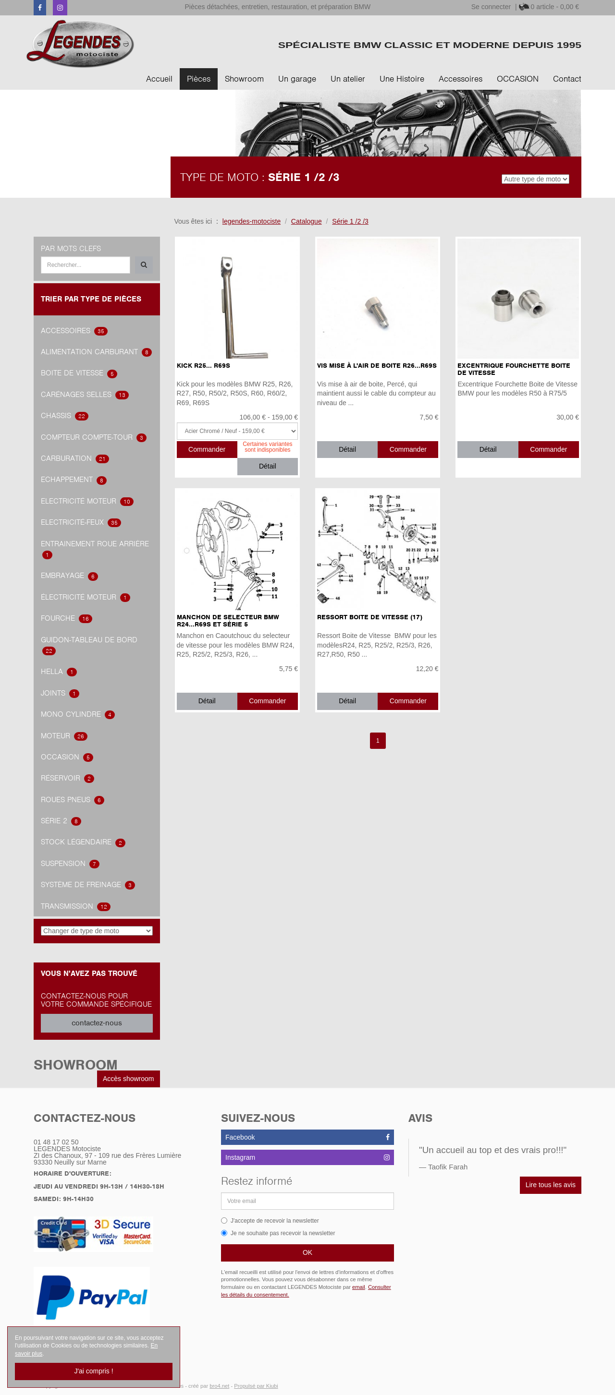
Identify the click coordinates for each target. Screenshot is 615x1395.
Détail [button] (267, 466)
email (358, 1287)
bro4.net (219, 1386)
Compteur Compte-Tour (94, 437)
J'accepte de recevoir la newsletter (270, 1220)
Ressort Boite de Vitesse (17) (369, 617)
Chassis (64, 416)
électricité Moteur (85, 597)
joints (60, 693)
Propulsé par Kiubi (256, 1386)
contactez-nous (97, 1023)
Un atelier (348, 78)
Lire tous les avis (551, 1185)
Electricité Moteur (87, 501)
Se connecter (491, 7)
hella (59, 671)
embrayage (69, 575)
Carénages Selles (85, 394)
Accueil (159, 78)
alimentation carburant (96, 352)
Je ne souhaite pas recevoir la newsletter (278, 1233)
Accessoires (460, 78)
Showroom (244, 78)
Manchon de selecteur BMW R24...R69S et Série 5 (228, 620)
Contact (567, 78)
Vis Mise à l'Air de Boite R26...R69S (377, 365)
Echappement (74, 479)
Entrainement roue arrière (95, 549)
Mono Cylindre (78, 714)
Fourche (66, 618)
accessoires (74, 331)
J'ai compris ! (93, 1371)
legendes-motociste (251, 221)
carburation (75, 458)
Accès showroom (128, 1078)
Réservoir (67, 778)
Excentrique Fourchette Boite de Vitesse (513, 369)
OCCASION (518, 78)
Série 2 (61, 821)
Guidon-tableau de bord (89, 645)
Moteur (64, 736)
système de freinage (88, 885)
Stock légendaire (83, 842)
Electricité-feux (81, 522)
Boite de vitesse (79, 373)
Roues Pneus (72, 800)
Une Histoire (402, 78)
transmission (76, 906)
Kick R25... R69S (203, 365)
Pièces (198, 78)
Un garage (297, 78)
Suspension (70, 863)
